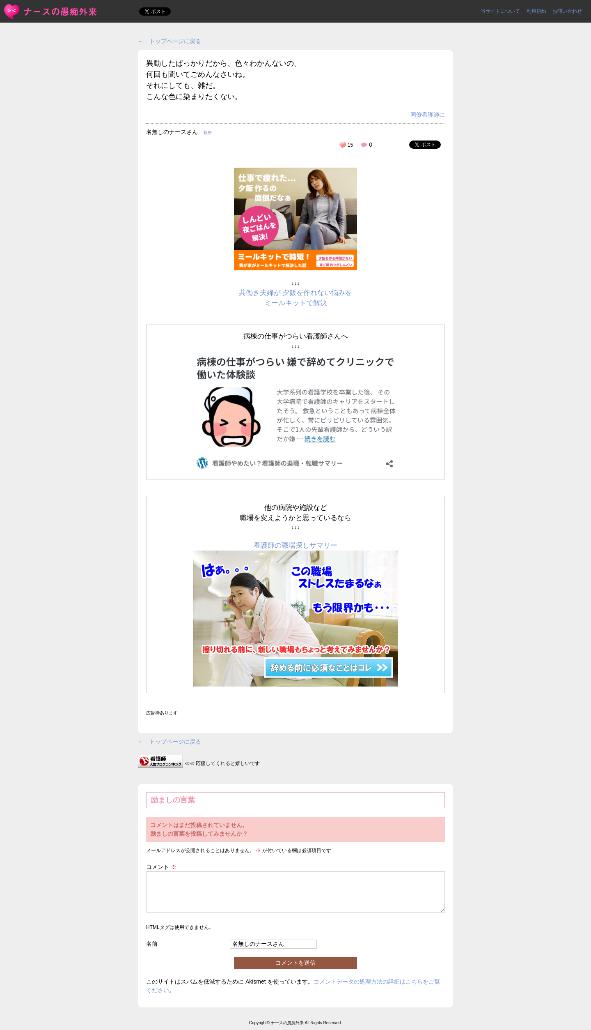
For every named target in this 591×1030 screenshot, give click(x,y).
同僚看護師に (427, 114)
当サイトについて (500, 11)
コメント (161, 867)
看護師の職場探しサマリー (295, 545)
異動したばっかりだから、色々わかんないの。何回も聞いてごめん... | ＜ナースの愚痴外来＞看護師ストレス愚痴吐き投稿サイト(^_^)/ (51, 11)
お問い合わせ (567, 11)
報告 (208, 132)
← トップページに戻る (169, 41)
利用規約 (536, 11)
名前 (152, 943)
